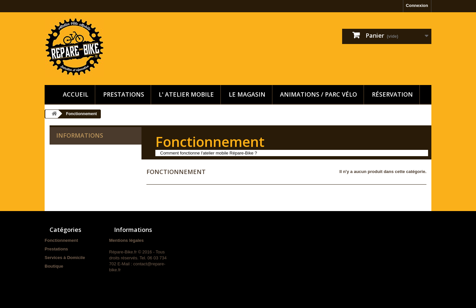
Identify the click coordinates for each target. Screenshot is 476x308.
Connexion (417, 5)
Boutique (54, 266)
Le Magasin (247, 94)
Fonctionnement (61, 240)
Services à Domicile (65, 257)
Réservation (392, 94)
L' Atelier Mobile (186, 94)
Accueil (75, 94)
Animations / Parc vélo (318, 94)
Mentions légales (126, 240)
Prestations (123, 94)
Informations (79, 135)
